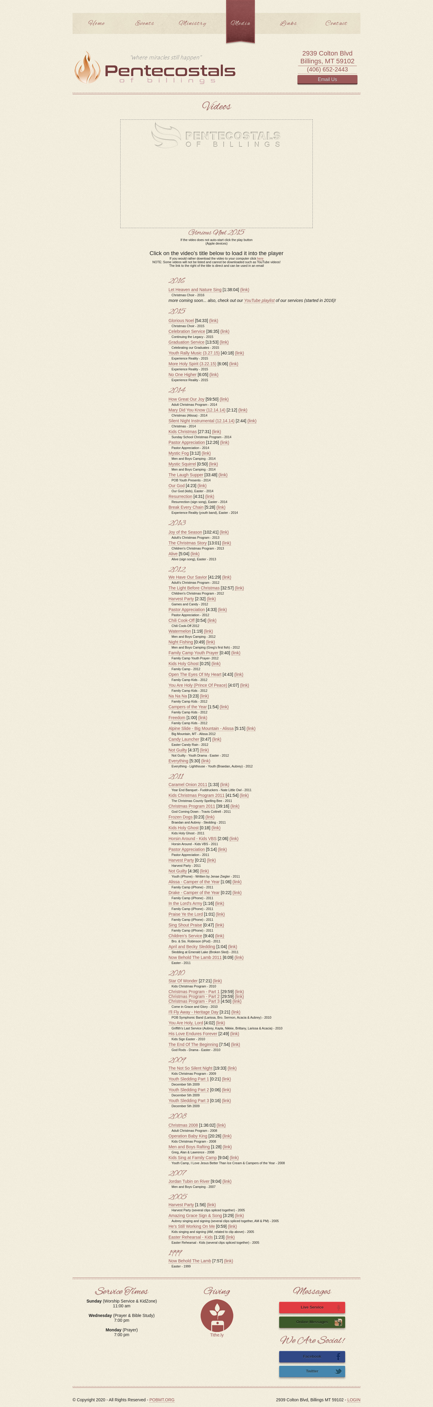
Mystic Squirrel (182, 464)
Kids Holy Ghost (184, 663)
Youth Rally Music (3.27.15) (194, 353)
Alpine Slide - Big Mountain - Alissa (201, 728)
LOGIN (353, 1399)
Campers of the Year (188, 706)
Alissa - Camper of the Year (194, 881)
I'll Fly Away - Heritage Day (194, 1012)
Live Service (321, 1308)
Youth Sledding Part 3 (189, 1100)
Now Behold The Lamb (190, 1260)
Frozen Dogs (181, 817)
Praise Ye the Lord (186, 914)
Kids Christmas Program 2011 (197, 795)
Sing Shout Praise (185, 925)
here (260, 258)
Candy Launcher (184, 739)
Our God (177, 485)
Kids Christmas (183, 431)
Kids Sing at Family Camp (193, 1157)
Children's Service (185, 935)
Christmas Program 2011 (192, 806)
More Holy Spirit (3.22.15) (193, 363)
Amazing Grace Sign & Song (195, 1215)
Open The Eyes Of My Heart (195, 674)
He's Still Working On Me (192, 1226)
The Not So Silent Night (190, 1068)
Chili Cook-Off (182, 620)
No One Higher (182, 374)
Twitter (324, 1371)
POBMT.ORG (162, 1399)
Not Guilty (178, 750)
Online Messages (319, 1322)
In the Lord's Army (185, 903)
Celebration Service (187, 331)
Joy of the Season (185, 532)
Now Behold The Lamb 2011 (195, 957)
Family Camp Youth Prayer (194, 652)
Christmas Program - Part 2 (194, 996)
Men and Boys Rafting (189, 1146)
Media (240, 24)
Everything (178, 760)
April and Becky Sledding (192, 946)
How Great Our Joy (187, 399)
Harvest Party (181, 598)
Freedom (177, 717)
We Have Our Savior (188, 577)
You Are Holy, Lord (186, 1022)
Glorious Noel (181, 320)
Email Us (327, 79)
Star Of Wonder (183, 980)
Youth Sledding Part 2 (189, 1089)
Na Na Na (178, 696)
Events (144, 24)
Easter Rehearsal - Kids (191, 1237)
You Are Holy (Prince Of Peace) (198, 685)
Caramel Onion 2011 (188, 784)
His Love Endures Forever (193, 1033)
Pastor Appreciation (187, 442)
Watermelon (180, 631)
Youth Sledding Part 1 (189, 1079)
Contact (336, 24)
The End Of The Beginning (193, 1044)
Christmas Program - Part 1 (194, 991)
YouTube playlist (259, 300)
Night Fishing (181, 642)
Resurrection (180, 496)
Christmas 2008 (183, 1125)
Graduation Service (187, 342)
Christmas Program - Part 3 (194, 1001)
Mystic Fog (179, 453)
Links (288, 24)
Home (96, 24)
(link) (244, 289)
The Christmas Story (188, 543)
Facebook (322, 1357)
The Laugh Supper (186, 474)
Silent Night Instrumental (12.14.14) (201, 420)
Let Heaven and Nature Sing (195, 289)
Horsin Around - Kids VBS (193, 838)
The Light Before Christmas (194, 588)
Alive (173, 553)
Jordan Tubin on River (189, 1181)
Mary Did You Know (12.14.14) (197, 410)
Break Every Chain (186, 507)
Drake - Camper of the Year (194, 892)
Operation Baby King (188, 1136)
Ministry (193, 24)
